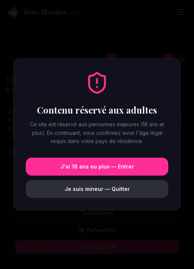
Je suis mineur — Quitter (97, 189)
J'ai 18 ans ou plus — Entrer (97, 166)
